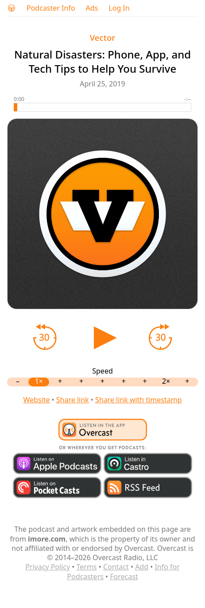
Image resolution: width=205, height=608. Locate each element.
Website (36, 400)
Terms (87, 567)
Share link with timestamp (138, 400)
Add (141, 567)
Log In (118, 8)
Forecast (124, 576)
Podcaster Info (51, 8)
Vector (103, 37)
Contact (116, 567)
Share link (72, 400)
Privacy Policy (47, 567)
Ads (92, 8)
